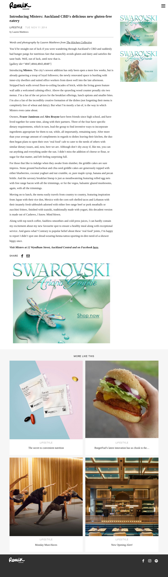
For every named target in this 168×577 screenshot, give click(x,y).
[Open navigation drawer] (163, 6)
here (95, 247)
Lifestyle (16, 27)
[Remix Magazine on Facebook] (143, 560)
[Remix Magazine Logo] (20, 6)
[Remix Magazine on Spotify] (156, 560)
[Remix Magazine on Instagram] (149, 560)
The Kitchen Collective (79, 42)
